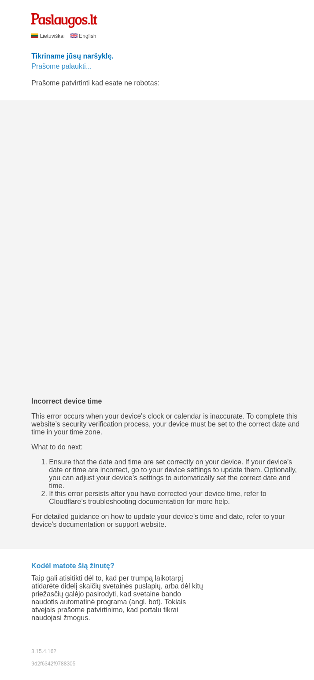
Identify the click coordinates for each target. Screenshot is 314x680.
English (83, 36)
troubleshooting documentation (136, 501)
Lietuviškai (48, 36)
